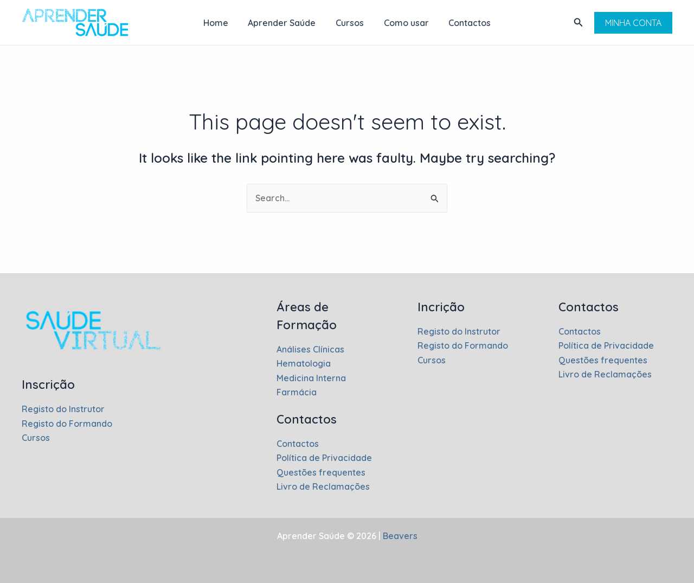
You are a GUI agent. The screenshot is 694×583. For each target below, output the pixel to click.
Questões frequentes (321, 472)
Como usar (403, 22)
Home (220, 22)
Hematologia (304, 363)
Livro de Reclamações (323, 486)
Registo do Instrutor (63, 408)
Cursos (350, 22)
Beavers (399, 535)
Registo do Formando (67, 423)
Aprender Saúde (284, 22)
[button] (578, 23)
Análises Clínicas (310, 349)
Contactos (465, 22)
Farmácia (297, 392)
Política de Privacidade (324, 457)
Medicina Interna (311, 378)
